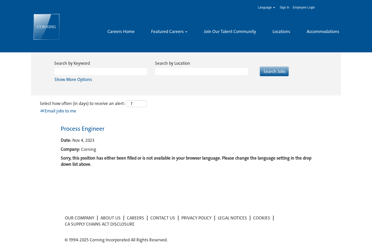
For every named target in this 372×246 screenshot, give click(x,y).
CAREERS (135, 218)
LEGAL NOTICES (232, 218)
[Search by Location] (201, 71)
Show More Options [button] (73, 79)
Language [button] (266, 7)
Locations (281, 31)
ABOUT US (110, 218)
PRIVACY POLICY (196, 218)
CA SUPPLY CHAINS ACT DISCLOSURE (100, 224)
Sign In (284, 7)
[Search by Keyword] (100, 71)
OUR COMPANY (79, 218)
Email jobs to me (58, 111)
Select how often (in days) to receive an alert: (82, 103)
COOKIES (261, 218)
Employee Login (304, 7)
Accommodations (323, 31)
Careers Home (121, 31)
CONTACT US (162, 218)
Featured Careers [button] (169, 31)
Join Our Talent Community (230, 31)
